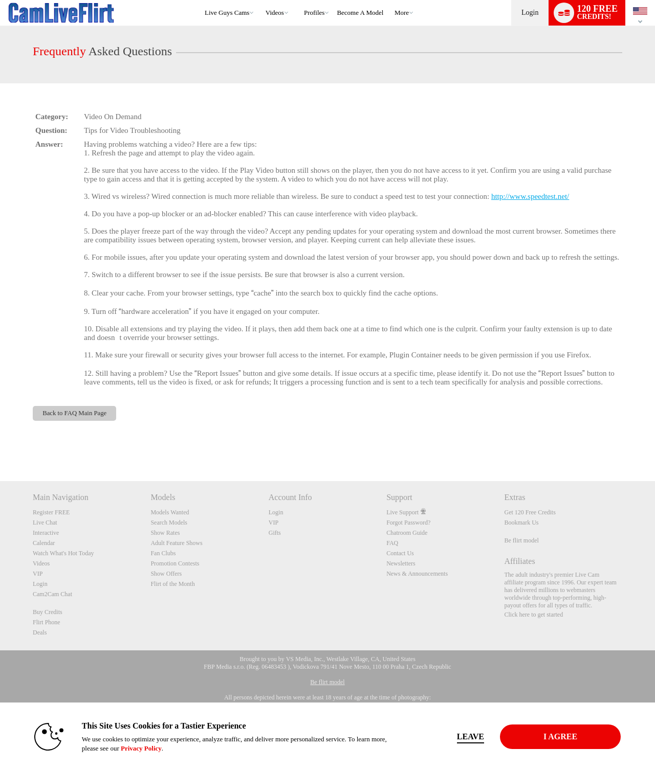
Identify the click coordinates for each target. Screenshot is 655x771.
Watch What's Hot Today (63, 553)
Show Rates (165, 532)
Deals (40, 632)
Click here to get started (534, 614)
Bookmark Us (522, 522)
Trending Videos (260, 0)
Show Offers (166, 573)
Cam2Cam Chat (52, 594)
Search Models (168, 522)
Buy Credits (47, 612)
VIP (37, 573)
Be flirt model (522, 540)
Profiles (314, 12)
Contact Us (400, 553)
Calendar (44, 543)
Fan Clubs (163, 553)
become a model (360, 12)
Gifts (275, 532)
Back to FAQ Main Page (74, 413)
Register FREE (51, 512)
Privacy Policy (141, 748)
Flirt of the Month (172, 583)
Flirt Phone (46, 622)
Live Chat (45, 522)
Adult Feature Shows (176, 543)
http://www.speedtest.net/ (530, 196)
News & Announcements (417, 573)
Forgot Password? (408, 522)
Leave (470, 736)
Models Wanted (169, 512)
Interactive (46, 532)
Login (529, 12)
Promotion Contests (174, 563)
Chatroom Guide (406, 532)
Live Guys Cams (227, 12)
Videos (275, 12)
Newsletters (401, 563)
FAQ (392, 543)
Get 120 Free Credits (530, 512)
